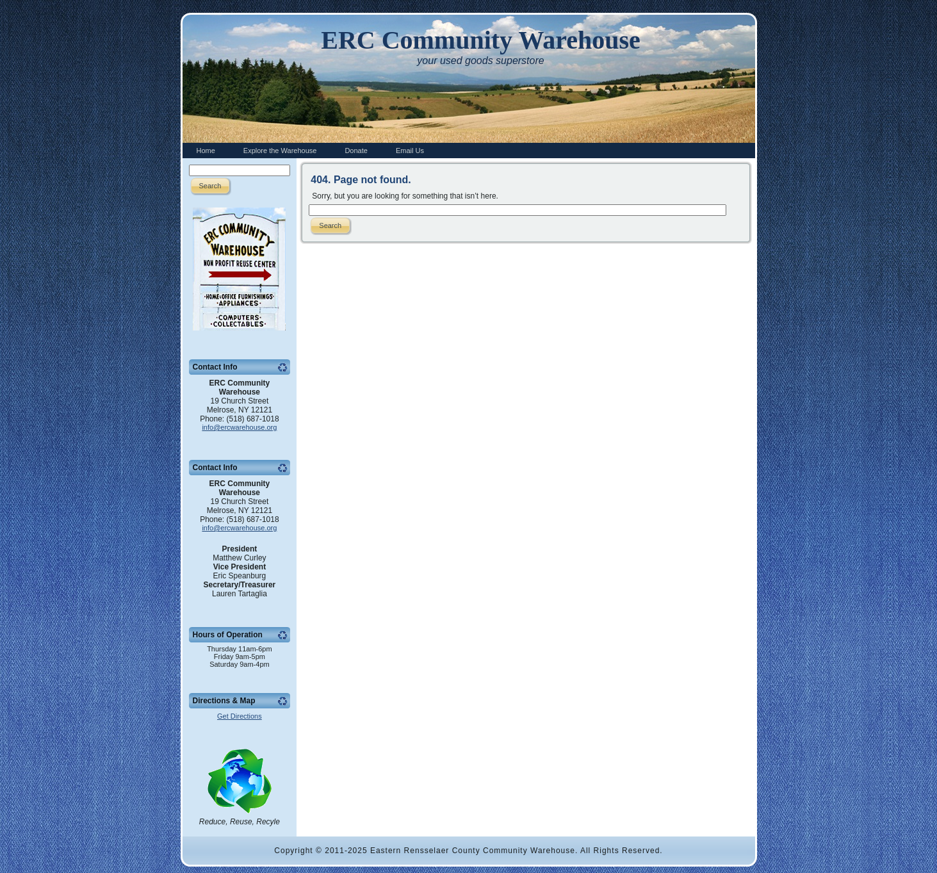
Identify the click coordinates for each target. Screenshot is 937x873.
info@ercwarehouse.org (239, 427)
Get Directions (239, 716)
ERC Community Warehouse (480, 40)
